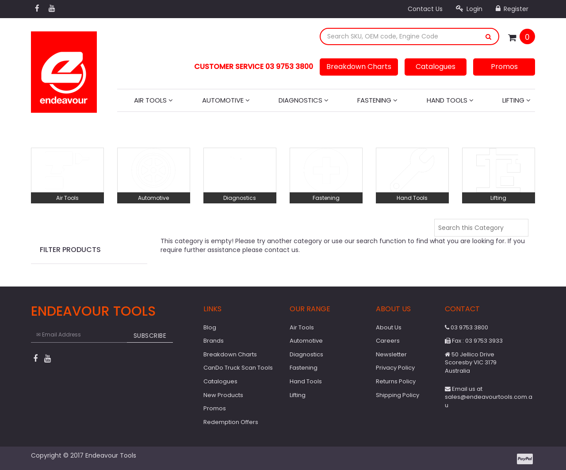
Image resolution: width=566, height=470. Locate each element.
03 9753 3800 (466, 327)
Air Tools (153, 100)
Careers (388, 340)
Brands (213, 340)
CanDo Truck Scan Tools (238, 367)
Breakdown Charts (358, 66)
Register (512, 8)
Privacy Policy (395, 367)
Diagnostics (304, 100)
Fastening (377, 100)
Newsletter (391, 354)
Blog (209, 327)
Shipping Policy (397, 395)
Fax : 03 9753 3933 (474, 340)
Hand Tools (450, 100)
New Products (223, 395)
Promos (504, 66)
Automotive (226, 100)
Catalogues (435, 66)
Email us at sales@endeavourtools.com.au (488, 397)
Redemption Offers (230, 422)
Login (469, 8)
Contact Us (425, 8)
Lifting (516, 100)
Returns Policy (396, 381)
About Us (389, 327)
